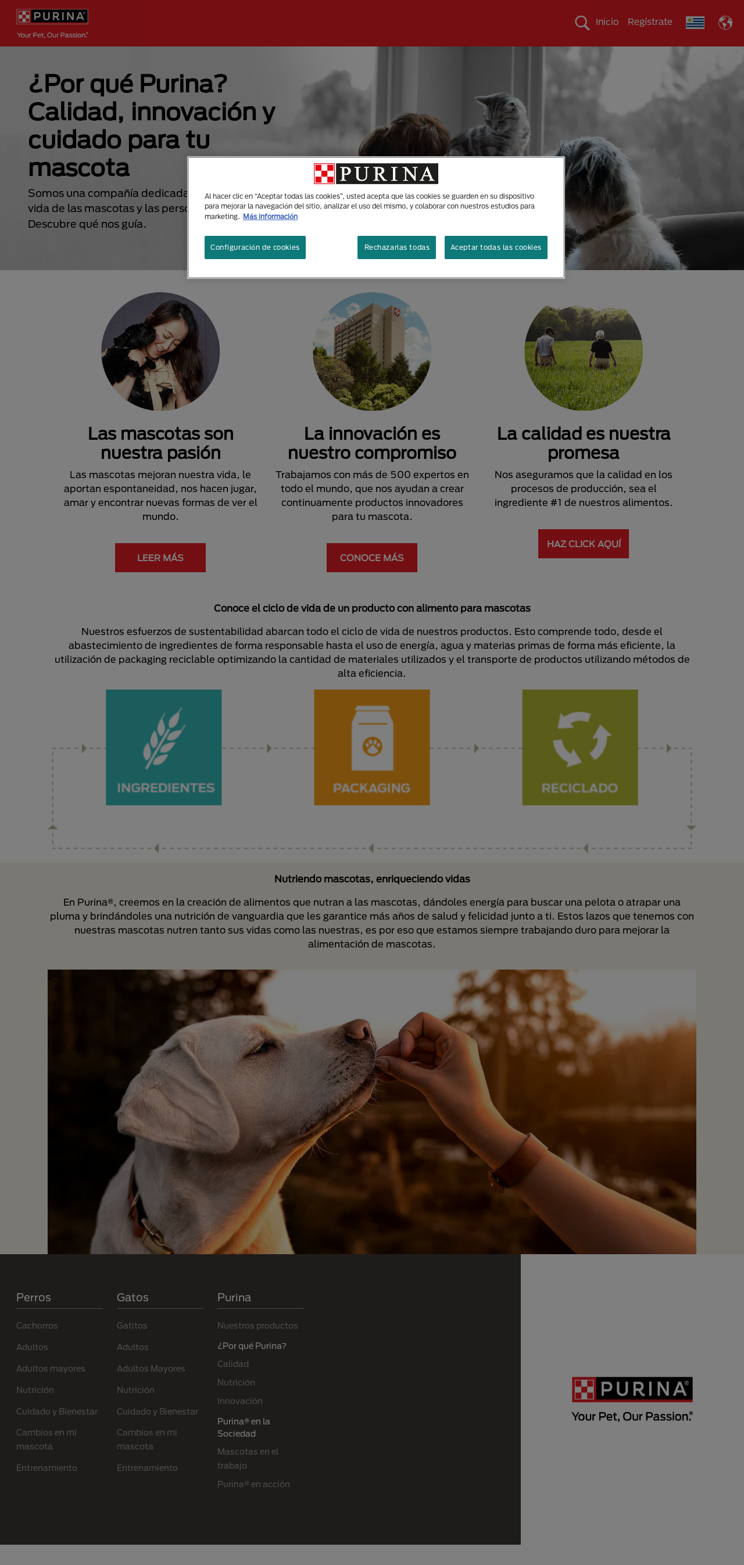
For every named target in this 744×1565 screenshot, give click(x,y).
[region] (376, 217)
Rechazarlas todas (397, 247)
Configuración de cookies (255, 247)
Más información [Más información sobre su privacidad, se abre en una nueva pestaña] (270, 216)
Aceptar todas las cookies (496, 247)
